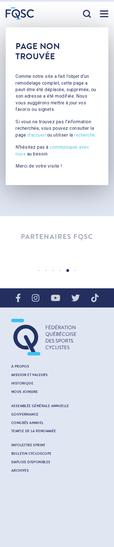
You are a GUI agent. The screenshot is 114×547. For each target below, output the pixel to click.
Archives (20, 470)
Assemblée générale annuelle (40, 405)
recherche (84, 135)
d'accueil (36, 135)
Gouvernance (24, 414)
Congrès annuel (27, 422)
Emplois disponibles (31, 462)
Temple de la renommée (33, 431)
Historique (22, 383)
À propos (20, 366)
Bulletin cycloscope (31, 453)
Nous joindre (24, 391)
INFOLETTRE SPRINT (28, 445)
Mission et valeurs (29, 374)
